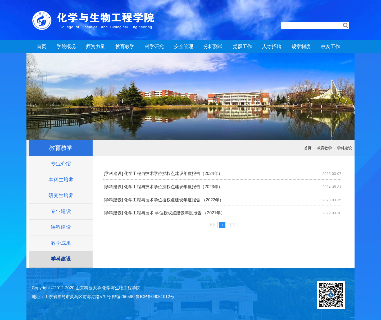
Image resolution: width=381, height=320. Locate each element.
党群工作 (242, 46)
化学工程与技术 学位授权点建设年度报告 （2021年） (174, 213)
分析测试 (213, 46)
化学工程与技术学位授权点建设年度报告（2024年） (173, 173)
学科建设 (61, 259)
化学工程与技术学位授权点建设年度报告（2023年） (173, 186)
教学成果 (61, 243)
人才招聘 (271, 46)
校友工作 (330, 46)
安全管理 (183, 46)
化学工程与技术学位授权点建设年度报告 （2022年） (174, 200)
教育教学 (124, 46)
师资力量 (95, 46)
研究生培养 (61, 195)
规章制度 (301, 46)
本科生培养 (61, 179)
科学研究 (154, 46)
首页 (41, 46)
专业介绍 (61, 163)
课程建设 (61, 227)
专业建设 (61, 211)
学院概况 (66, 46)
